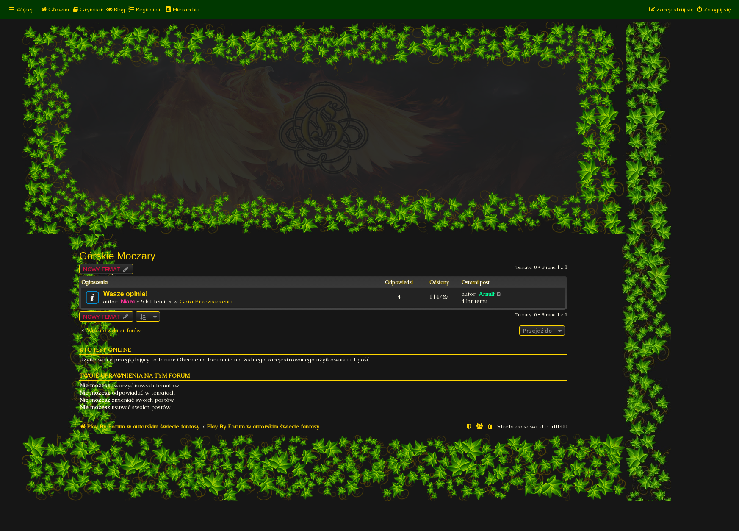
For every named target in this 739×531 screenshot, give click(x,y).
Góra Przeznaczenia (206, 301)
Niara (127, 301)
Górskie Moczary (117, 255)
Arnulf (487, 293)
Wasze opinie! (125, 293)
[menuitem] (55, 9)
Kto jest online (105, 349)
